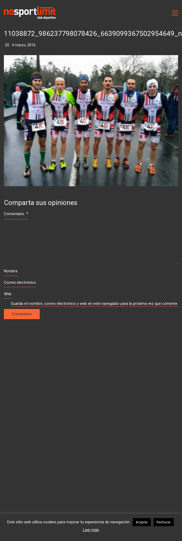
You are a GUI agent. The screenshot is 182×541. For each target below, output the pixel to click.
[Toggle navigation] (175, 13)
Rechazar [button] (164, 522)
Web (7, 294)
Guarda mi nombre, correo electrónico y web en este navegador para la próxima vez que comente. (94, 303)
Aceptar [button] (142, 522)
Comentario (16, 213)
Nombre (11, 271)
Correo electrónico (20, 282)
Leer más (91, 529)
